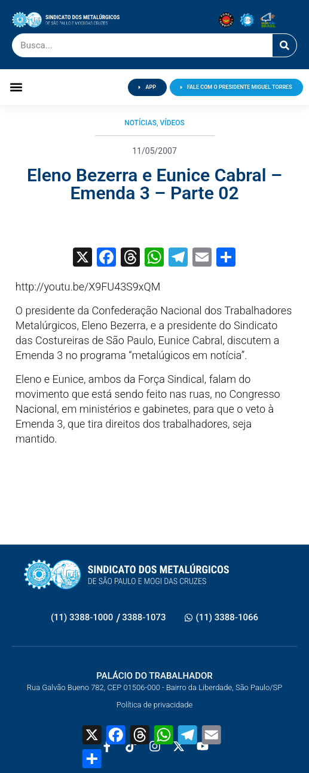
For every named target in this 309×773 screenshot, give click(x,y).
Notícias (140, 123)
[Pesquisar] (284, 45)
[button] (16, 87)
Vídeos (172, 123)
